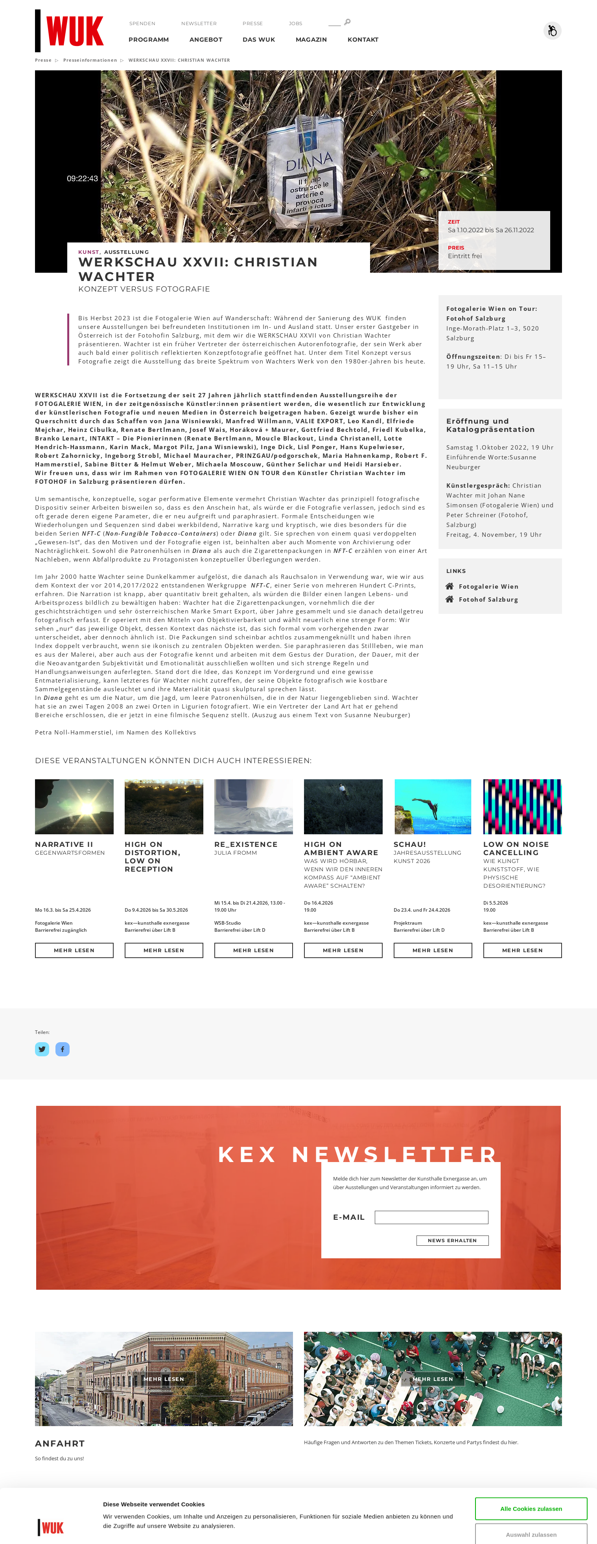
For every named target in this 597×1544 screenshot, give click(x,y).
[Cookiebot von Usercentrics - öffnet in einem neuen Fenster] (51, 1529)
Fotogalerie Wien (489, 586)
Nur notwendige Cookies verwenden (531, 1518)
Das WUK (259, 39)
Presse (253, 23)
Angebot (206, 39)
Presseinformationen (90, 60)
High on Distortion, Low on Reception (153, 857)
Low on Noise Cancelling (516, 848)
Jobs (295, 23)
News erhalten (452, 1240)
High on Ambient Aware (341, 848)
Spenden (142, 23)
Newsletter (199, 23)
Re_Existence (246, 844)
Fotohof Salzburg (488, 599)
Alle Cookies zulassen (531, 1462)
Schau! (410, 844)
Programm (149, 39)
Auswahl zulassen (531, 1488)
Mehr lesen (74, 950)
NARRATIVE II (64, 844)
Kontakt (363, 39)
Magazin (311, 39)
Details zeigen (123, 1526)
